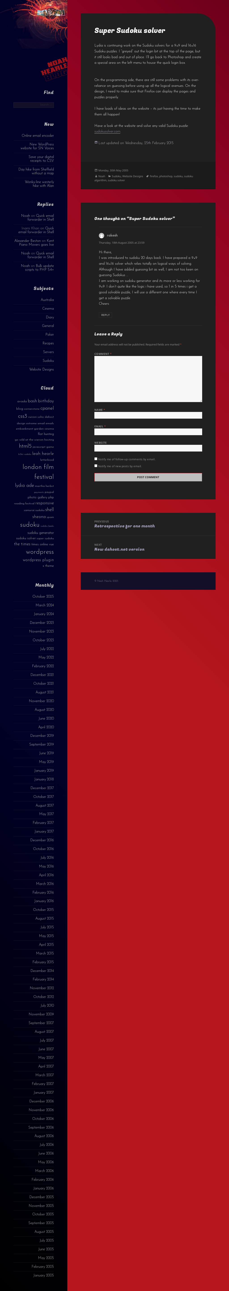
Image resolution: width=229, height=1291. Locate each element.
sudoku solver (116, 180)
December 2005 (41, 1197)
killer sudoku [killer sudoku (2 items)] (24, 454)
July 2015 (47, 927)
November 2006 (41, 1110)
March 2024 (45, 605)
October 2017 (43, 797)
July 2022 (47, 649)
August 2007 (44, 1032)
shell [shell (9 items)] (49, 509)
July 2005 (47, 1240)
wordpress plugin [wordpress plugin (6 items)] (38, 560)
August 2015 (44, 918)
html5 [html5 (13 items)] (25, 446)
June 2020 (46, 718)
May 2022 (46, 657)
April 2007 (46, 1066)
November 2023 (41, 631)
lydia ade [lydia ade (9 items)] (24, 485)
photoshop (165, 176)
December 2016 (42, 840)
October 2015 (43, 910)
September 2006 (41, 1127)
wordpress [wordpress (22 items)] (40, 552)
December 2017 (42, 788)
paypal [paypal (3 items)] (49, 492)
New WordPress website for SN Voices (37, 146)
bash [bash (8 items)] (32, 401)
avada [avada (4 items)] (22, 401)
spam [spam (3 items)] (50, 517)
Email (100, 426)
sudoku (178, 176)
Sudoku (48, 361)
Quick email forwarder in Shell (41, 218)
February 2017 (43, 823)
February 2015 (43, 962)
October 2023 (43, 640)
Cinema (48, 309)
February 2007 (43, 1084)
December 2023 (42, 623)
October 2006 (43, 1119)
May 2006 (46, 1162)
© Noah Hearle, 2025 (106, 581)
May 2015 (46, 936)
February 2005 (43, 1267)
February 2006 (43, 1180)
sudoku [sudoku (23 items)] (30, 525)
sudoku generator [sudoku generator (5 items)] (41, 533)
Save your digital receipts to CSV (41, 159)
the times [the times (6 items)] (22, 544)
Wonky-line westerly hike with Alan (39, 184)
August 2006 (44, 1136)
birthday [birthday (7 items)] (46, 401)
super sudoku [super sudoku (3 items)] (45, 538)
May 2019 (46, 762)
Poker (49, 335)
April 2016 (46, 875)
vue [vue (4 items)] (51, 544)
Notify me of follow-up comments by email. (127, 459)
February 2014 (43, 979)
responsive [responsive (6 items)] (44, 503)
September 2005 (41, 1223)
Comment (103, 354)
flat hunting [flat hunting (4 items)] (46, 434)
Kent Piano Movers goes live (36, 243)
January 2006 (43, 1188)
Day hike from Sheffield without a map (36, 171)
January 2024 (44, 614)
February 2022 (43, 666)
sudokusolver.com (107, 131)
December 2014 (42, 971)
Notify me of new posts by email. (120, 466)
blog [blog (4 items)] (19, 409)
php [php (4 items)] (51, 497)
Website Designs (41, 369)
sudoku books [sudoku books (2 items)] (47, 526)
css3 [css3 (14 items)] (22, 416)
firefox (154, 176)
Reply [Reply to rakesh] (105, 315)
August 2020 (44, 710)
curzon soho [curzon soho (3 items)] (36, 416)
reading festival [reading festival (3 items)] (24, 503)
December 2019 (42, 736)
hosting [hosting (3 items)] (49, 439)
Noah (25, 216)
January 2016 (44, 901)
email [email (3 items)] (41, 423)
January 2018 (44, 779)
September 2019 (41, 744)
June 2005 (46, 1249)
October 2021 (43, 684)
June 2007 (46, 1049)
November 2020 (41, 701)
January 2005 (43, 1275)
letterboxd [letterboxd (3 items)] (47, 459)
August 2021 (45, 692)
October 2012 (43, 997)
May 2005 (46, 1258)
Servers (48, 352)
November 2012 (42, 988)
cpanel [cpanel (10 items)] (47, 408)
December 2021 (42, 675)
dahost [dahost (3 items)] (49, 416)
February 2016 (43, 893)
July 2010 (47, 1006)
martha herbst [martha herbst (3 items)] (44, 486)
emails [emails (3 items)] (50, 423)
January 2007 (44, 1093)
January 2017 (44, 831)
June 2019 (46, 753)
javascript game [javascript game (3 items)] (43, 446)
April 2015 (46, 945)
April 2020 (46, 727)
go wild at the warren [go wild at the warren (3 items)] (29, 439)
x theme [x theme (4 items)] (48, 566)
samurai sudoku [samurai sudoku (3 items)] (34, 510)
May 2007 (46, 1058)
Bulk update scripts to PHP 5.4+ (39, 268)
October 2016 (43, 849)
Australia (47, 300)
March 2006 (44, 1171)
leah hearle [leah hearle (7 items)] (43, 454)
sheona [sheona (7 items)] (39, 517)
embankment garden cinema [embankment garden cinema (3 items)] (35, 428)
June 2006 (46, 1153)
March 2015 (45, 953)
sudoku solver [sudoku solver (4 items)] (26, 538)
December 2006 (41, 1101)
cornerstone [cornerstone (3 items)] (32, 408)
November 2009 (41, 1014)
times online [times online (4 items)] (39, 544)
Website (100, 443)
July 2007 (47, 1040)
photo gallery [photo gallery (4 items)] (37, 497)
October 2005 (43, 1214)
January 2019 (44, 771)
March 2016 (45, 884)
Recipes (48, 343)
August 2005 (44, 1232)
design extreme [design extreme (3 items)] (27, 423)
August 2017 (45, 805)
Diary (50, 317)
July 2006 (47, 1145)
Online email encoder (38, 136)
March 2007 (44, 1075)
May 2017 (46, 814)
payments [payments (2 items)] (39, 492)
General (48, 326)
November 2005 (41, 1206)
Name (99, 410)
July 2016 (47, 858)
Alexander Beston (27, 241)
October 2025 (43, 597)
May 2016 (46, 866)
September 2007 (41, 1023)
